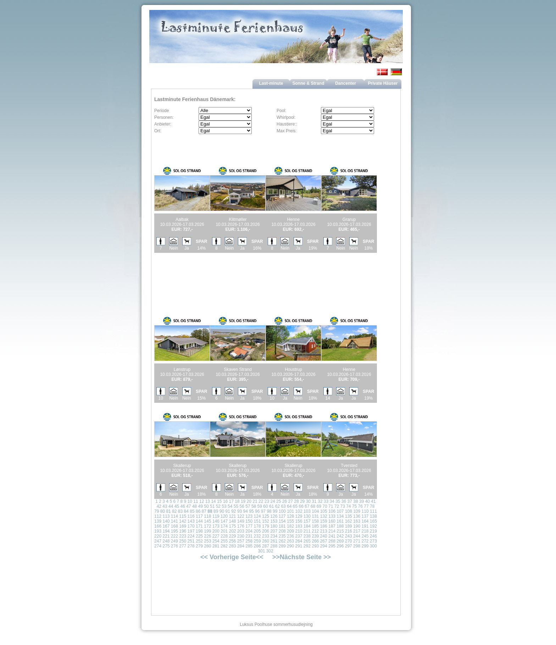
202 (232, 531)
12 (201, 501)
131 (315, 516)
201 (224, 531)
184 (307, 526)
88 (209, 511)
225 (199, 536)
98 (269, 511)
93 (239, 511)
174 (224, 526)
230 (240, 536)
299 (364, 546)
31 (314, 501)
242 (340, 536)
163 (356, 521)
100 (282, 511)
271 (356, 541)
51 (212, 506)
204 (248, 531)
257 (240, 541)
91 (227, 511)
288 (273, 546)
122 (240, 516)
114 (174, 516)
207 (273, 531)
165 (373, 521)
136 (356, 516)
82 (174, 511)
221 (165, 536)
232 (257, 536)
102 (298, 511)
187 (331, 526)
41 (373, 501)
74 (348, 506)
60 (265, 506)
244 (356, 536)
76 (360, 506)
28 (296, 501)
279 (199, 546)
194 (165, 531)
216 (348, 531)
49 (200, 506)
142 (182, 521)
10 (190, 501)
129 (298, 516)
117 (199, 516)
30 (308, 501)
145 (207, 521)
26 (284, 501)
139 (157, 521)
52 (218, 506)
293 (315, 546)
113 (165, 516)
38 (355, 501)
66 (301, 506)
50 (206, 506)
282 (224, 546)
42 (159, 506)
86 (198, 511)
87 (204, 511)
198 (199, 531)
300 (373, 546)
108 (348, 511)
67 (307, 506)
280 (207, 546)
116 (191, 516)
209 (290, 531)
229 (232, 536)
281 (215, 546)
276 (174, 546)
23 (267, 501)
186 (323, 526)
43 (164, 506)
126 (273, 516)
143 (191, 521)
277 (182, 546)
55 (236, 506)
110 (365, 511)
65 (295, 506)
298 (356, 546)
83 (180, 511)
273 (373, 541)
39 (361, 501)
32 (320, 501)
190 (356, 526)
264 (298, 541)
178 (257, 526)
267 (323, 541)
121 (232, 516)
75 (354, 506)
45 (176, 506)
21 (254, 501)
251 (191, 541)
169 (182, 526)
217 (356, 531)
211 (307, 531)
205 (257, 531)
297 (348, 546)
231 (248, 536)
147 (224, 521)
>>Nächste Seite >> (301, 557)
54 (230, 506)
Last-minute (271, 83)
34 (331, 501)
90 (221, 511)
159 (323, 521)
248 (165, 541)
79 (156, 511)
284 (240, 546)
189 (348, 526)
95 (251, 511)
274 (157, 546)
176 (240, 526)
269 (340, 541)
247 (157, 541)
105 (323, 511)
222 (174, 536)
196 (182, 531)
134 (340, 516)
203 (240, 531)
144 (199, 521)
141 (174, 521)
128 (290, 516)
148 (232, 521)
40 (367, 501)
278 (191, 546)
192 (373, 526)
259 (257, 541)
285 (248, 546)
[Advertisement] (238, 276)
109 (356, 511)
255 (224, 541)
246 (373, 536)
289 (282, 546)
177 (248, 526)
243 (348, 536)
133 (331, 516)
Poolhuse (263, 624)
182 (290, 526)
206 (265, 531)
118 (207, 516)
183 (298, 526)
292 (307, 546)
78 (372, 506)
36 (343, 501)
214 (331, 531)
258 (248, 541)
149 (240, 521)
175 (232, 526)
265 (307, 541)
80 (162, 511)
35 (337, 501)
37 (350, 501)
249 (174, 541)
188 (340, 526)
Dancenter (345, 83)
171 (199, 526)
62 (277, 506)
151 (257, 521)
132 (323, 516)
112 (157, 516)
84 (186, 511)
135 (348, 516)
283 (232, 546)
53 (224, 506)
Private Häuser (382, 83)
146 (215, 521)
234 (273, 536)
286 (257, 546)
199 (207, 531)
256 (232, 541)
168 (174, 526)
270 (348, 541)
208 (282, 531)
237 (298, 536)
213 (323, 531)
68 (313, 506)
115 (182, 516)
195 (174, 531)
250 (182, 541)
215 (340, 531)
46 (182, 506)
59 (259, 506)
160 (331, 521)
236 (290, 536)
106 (331, 511)
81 (168, 511)
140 (165, 521)
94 (245, 511)
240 (323, 536)
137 (364, 516)
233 (265, 536)
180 (273, 526)
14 (213, 501)
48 (194, 506)
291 (298, 546)
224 (191, 536)
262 (282, 541)
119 (215, 516)
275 (165, 546)
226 (207, 536)
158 (315, 521)
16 (225, 501)
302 (269, 551)
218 (364, 531)
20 (249, 501)
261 (273, 541)
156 (298, 521)
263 (290, 541)
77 (366, 506)
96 (257, 511)
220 (157, 536)
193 (157, 531)
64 (289, 506)
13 (207, 501)
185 (315, 526)
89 (215, 511)
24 (272, 501)
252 (199, 541)
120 (224, 516)
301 (261, 551)
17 (231, 501)
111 (373, 511)
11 (195, 501)
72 (336, 506)
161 (340, 521)
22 (260, 501)
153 (273, 521)
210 (298, 531)
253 (207, 541)
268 (331, 541)
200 (215, 531)
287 (265, 546)
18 (237, 501)
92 (233, 511)
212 (315, 531)
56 (242, 506)
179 (265, 526)
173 (215, 526)
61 (271, 506)
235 (282, 536)
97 (263, 511)
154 (282, 521)
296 (340, 546)
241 (331, 536)
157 (307, 521)
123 (248, 516)
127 (282, 516)
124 (257, 516)
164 (364, 521)
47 (188, 506)
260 (265, 541)
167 (165, 526)
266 (315, 541)
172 (207, 526)
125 (265, 516)
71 (330, 506)
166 (157, 526)
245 (364, 536)
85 (192, 511)
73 (342, 506)
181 (282, 526)
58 (253, 506)
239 (315, 536)
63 (283, 506)
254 (215, 541)
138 (373, 516)
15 (219, 501)
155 (290, 521)
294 (323, 546)
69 (319, 506)
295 (331, 546)
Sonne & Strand (308, 83)
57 (247, 506)
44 (170, 506)
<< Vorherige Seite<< (231, 557)
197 (191, 531)
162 (348, 521)
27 (290, 501)
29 (302, 501)
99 (275, 511)
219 (373, 531)
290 (290, 546)
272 (364, 541)
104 (315, 511)
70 (324, 506)
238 (307, 536)
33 (326, 501)
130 (307, 516)
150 (248, 521)
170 (191, 526)
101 (290, 511)
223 (182, 536)
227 (215, 536)
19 (243, 501)
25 (278, 501)
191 (364, 526)
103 (307, 511)
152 (265, 521)
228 (224, 536)
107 (340, 511)
